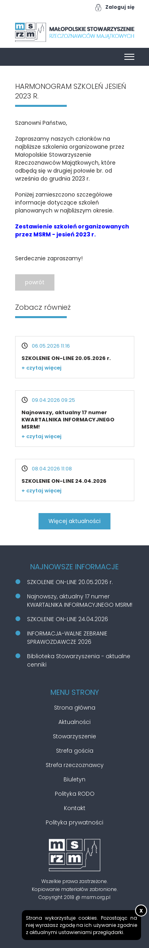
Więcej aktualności (74, 521)
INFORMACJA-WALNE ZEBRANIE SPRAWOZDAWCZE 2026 (67, 637)
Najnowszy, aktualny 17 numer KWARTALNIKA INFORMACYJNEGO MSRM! (67, 420)
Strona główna (74, 708)
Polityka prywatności (74, 822)
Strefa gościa (74, 751)
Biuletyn (74, 779)
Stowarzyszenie (74, 736)
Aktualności (74, 722)
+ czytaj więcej (41, 368)
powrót (35, 282)
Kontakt (74, 808)
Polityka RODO (75, 794)
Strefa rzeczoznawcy (75, 765)
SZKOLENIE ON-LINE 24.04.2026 (63, 481)
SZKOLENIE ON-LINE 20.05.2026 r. (66, 358)
